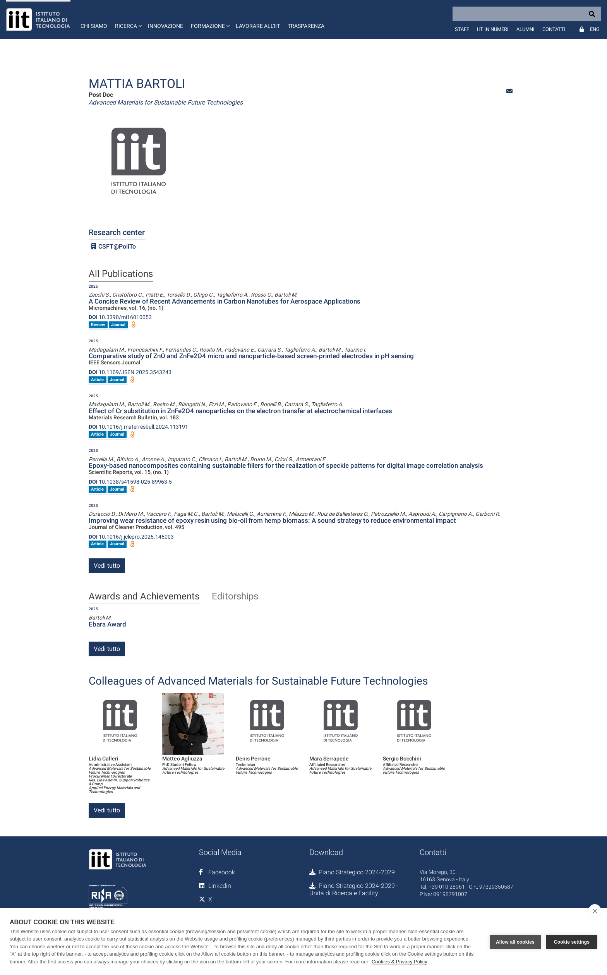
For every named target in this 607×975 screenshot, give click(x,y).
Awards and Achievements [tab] (144, 597)
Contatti (554, 29)
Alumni (525, 29)
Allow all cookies (515, 941)
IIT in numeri (493, 29)
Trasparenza (306, 26)
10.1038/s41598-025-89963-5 (130, 482)
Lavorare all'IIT (258, 26)
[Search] (527, 14)
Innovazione (165, 26)
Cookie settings (572, 941)
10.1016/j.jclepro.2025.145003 (131, 537)
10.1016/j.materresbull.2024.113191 (138, 427)
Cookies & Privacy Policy (399, 962)
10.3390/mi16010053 (120, 317)
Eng (595, 29)
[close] (594, 910)
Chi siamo (94, 26)
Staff (462, 29)
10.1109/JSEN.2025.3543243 (130, 372)
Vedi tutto (107, 565)
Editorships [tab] (235, 597)
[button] (127, 19)
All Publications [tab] (121, 274)
